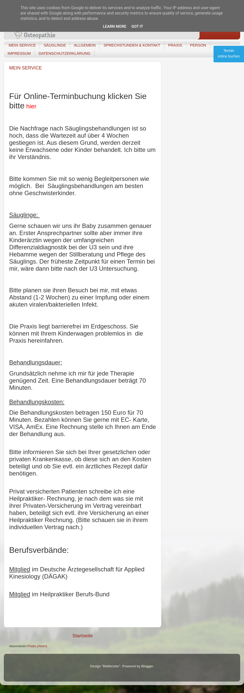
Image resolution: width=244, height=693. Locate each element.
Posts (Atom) (37, 646)
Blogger (147, 666)
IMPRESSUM (19, 53)
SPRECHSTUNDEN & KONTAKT (131, 45)
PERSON (198, 45)
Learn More (114, 26)
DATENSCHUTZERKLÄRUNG (64, 53)
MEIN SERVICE (22, 45)
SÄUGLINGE (55, 45)
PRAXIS (175, 45)
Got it (137, 26)
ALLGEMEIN (85, 45)
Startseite (82, 635)
